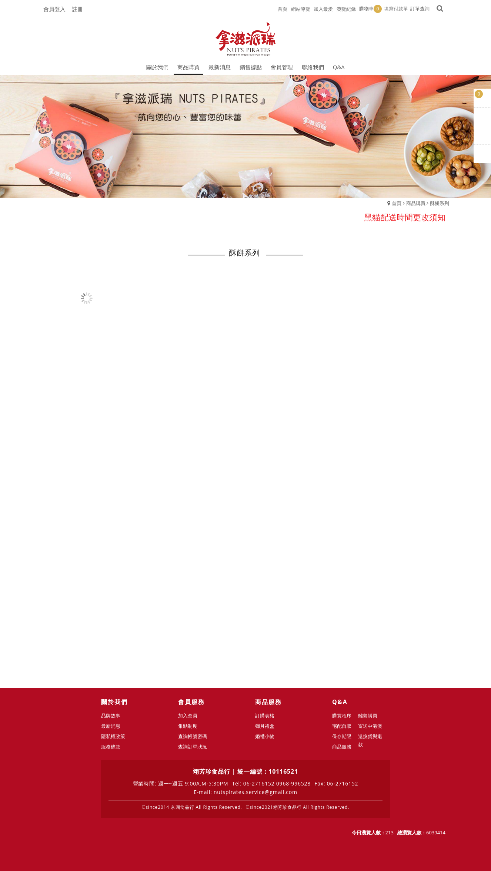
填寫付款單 (396, 8)
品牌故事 (110, 715)
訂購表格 (264, 715)
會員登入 (54, 9)
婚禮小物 (264, 736)
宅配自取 (341, 726)
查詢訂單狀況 (192, 746)
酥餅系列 (439, 203)
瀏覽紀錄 (346, 9)
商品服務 (341, 746)
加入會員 (187, 715)
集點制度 (187, 726)
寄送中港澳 (370, 726)
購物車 (370, 9)
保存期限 (341, 736)
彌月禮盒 (264, 726)
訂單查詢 (420, 8)
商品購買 (415, 203)
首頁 (396, 203)
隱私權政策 (113, 736)
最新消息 (110, 726)
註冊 (77, 9)
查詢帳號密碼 (192, 736)
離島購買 (367, 715)
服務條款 (110, 746)
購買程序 (341, 715)
